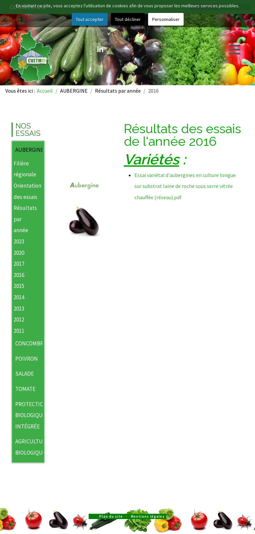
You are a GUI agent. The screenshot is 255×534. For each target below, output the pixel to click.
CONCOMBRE (25, 343)
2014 (19, 297)
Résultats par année (25, 219)
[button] (39, 150)
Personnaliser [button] (166, 19)
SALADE (24, 373)
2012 (19, 319)
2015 (19, 286)
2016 (19, 275)
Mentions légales (148, 516)
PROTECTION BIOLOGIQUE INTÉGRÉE (25, 415)
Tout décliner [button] (128, 19)
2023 (19, 241)
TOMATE (25, 389)
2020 (19, 252)
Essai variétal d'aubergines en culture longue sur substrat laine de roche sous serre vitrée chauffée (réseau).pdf (185, 186)
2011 (19, 330)
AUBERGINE (25, 149)
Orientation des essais (27, 191)
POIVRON (25, 358)
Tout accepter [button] (90, 19)
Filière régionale (25, 169)
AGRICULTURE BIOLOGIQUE (25, 447)
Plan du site (111, 516)
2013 (19, 308)
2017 (19, 263)
